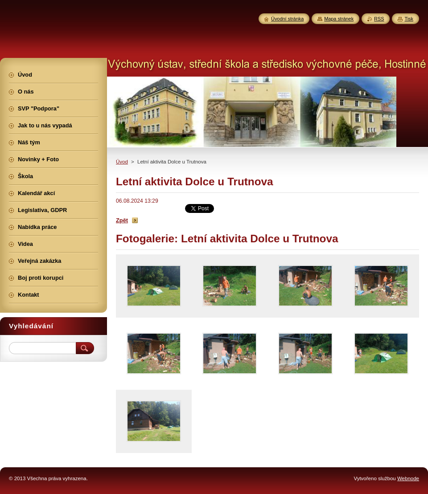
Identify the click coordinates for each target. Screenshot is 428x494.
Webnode (408, 478)
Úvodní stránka (287, 18)
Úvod (122, 161)
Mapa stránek (339, 18)
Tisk (408, 18)
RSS (379, 18)
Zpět (122, 220)
